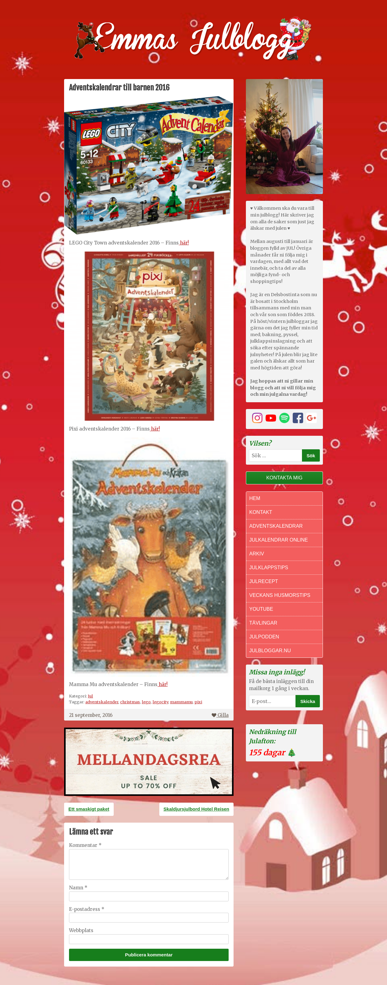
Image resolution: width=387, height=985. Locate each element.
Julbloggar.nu (270, 650)
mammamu (181, 701)
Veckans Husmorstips (279, 595)
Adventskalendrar (276, 526)
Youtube (261, 609)
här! (184, 243)
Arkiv (256, 553)
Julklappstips (268, 567)
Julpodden (264, 636)
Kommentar (85, 845)
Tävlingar (263, 623)
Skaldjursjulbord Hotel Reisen (196, 809)
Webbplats (81, 930)
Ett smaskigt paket (88, 809)
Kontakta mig (284, 477)
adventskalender (101, 701)
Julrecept (263, 581)
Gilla (220, 715)
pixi (198, 701)
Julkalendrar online (278, 539)
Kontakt (260, 512)
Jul (90, 695)
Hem (254, 498)
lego (146, 701)
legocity (160, 701)
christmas (130, 701)
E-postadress (86, 909)
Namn (78, 888)
